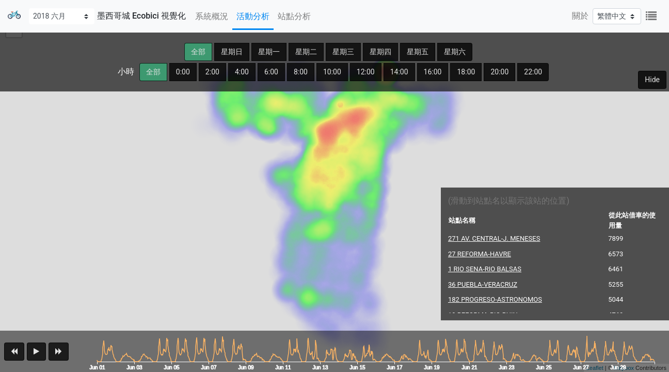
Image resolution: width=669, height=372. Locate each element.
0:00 (183, 72)
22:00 (533, 72)
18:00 (466, 72)
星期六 (455, 52)
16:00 (433, 72)
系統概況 (211, 16)
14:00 (399, 72)
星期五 (417, 52)
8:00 (301, 72)
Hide (652, 79)
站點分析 (294, 16)
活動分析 (252, 16)
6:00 (271, 72)
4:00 (242, 72)
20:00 (499, 72)
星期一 (269, 52)
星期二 (306, 52)
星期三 (343, 52)
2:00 (212, 72)
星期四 (380, 52)
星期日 (232, 52)
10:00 (332, 72)
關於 (580, 16)
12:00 (366, 72)
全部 (198, 52)
